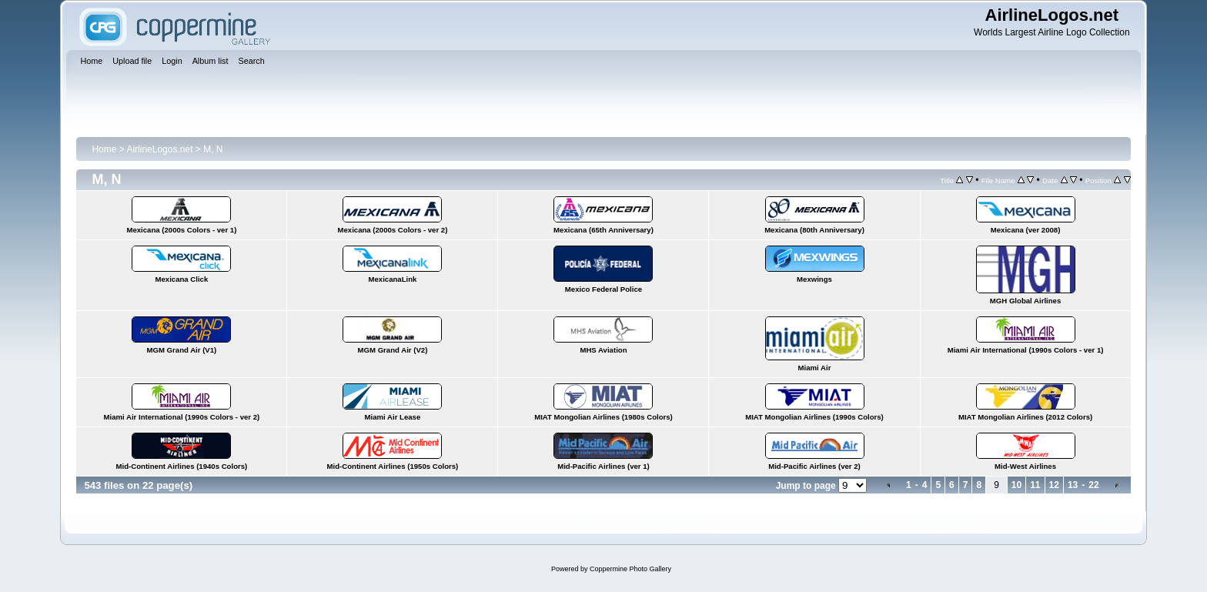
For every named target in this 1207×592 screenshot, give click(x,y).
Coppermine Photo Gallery (630, 569)
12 (1054, 485)
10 (1016, 485)
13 (1073, 485)
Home (104, 149)
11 (1035, 485)
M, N (212, 149)
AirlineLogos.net (159, 149)
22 (1093, 485)
